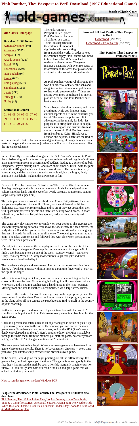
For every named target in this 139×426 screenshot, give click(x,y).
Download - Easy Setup (102, 43)
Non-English (11, 73)
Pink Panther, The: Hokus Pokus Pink (23, 399)
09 (5, 119)
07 (31, 114)
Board (7, 64)
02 (9, 114)
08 (35, 114)
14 (26, 119)
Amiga (8, 54)
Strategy (8, 96)
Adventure (10, 50)
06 (27, 114)
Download (102, 39)
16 (35, 119)
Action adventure (14, 45)
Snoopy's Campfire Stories (16, 402)
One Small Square (44, 402)
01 (5, 114)
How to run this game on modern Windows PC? (29, 380)
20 (18, 123)
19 (13, 123)
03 (13, 114)
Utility (7, 101)
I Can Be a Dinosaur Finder (46, 405)
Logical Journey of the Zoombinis (66, 399)
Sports (7, 92)
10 (9, 119)
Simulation (10, 87)
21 (22, 123)
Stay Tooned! (71, 405)
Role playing (11, 82)
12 (18, 119)
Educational (11, 68)
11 (13, 119)
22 (27, 123)
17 (5, 123)
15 (31, 119)
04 (18, 114)
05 (22, 114)
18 (9, 123)
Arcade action (12, 59)
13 (22, 119)
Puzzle (8, 78)
